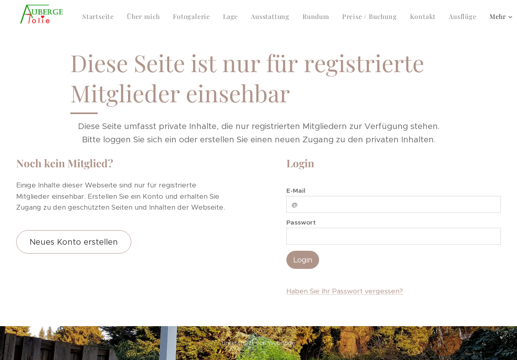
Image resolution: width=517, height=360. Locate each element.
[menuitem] (100, 16)
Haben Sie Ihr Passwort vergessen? (344, 291)
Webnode (281, 343)
